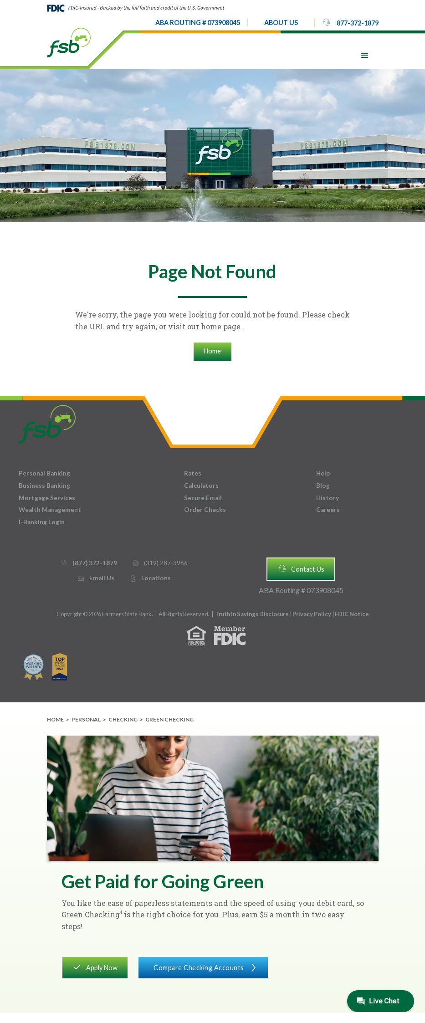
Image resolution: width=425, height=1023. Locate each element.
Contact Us (301, 568)
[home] (69, 41)
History (327, 497)
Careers (328, 509)
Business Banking (44, 485)
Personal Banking (44, 473)
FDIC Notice (352, 614)
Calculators (201, 485)
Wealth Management (50, 509)
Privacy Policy (312, 614)
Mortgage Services (47, 497)
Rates (192, 473)
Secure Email (203, 497)
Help (323, 473)
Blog (323, 485)
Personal (86, 719)
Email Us (95, 578)
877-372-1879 (350, 22)
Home (212, 351)
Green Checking (169, 719)
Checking (123, 719)
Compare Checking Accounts (203, 967)
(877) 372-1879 (88, 563)
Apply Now (95, 967)
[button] (281, 23)
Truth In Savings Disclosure (252, 614)
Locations (150, 578)
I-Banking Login (42, 522)
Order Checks (205, 509)
